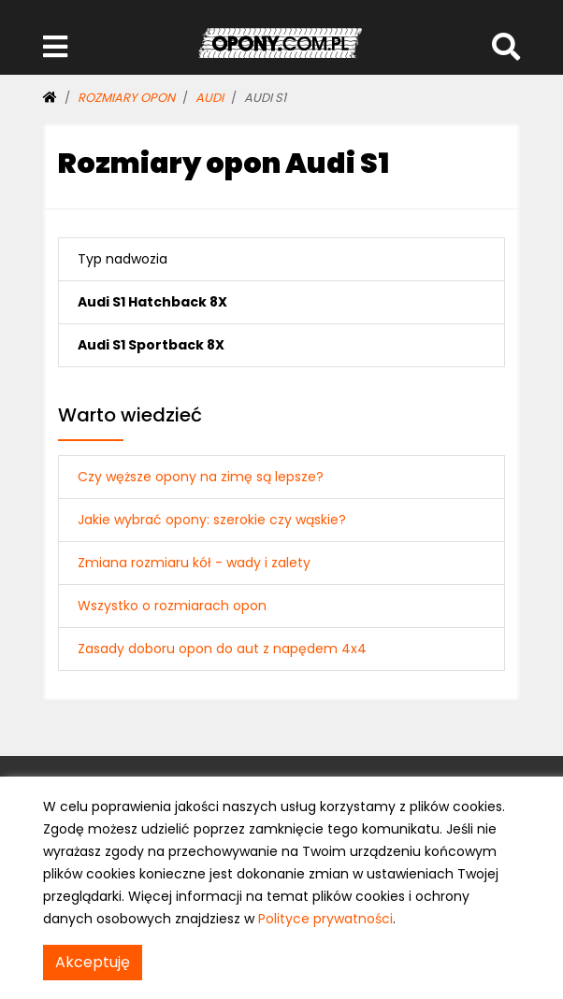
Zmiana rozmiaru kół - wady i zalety (194, 562)
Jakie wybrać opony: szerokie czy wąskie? (212, 519)
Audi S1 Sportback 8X (151, 344)
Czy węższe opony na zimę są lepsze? (201, 476)
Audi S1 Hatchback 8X (152, 302)
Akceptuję (92, 962)
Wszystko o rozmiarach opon (172, 605)
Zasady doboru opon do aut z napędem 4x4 (222, 648)
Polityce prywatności (325, 918)
